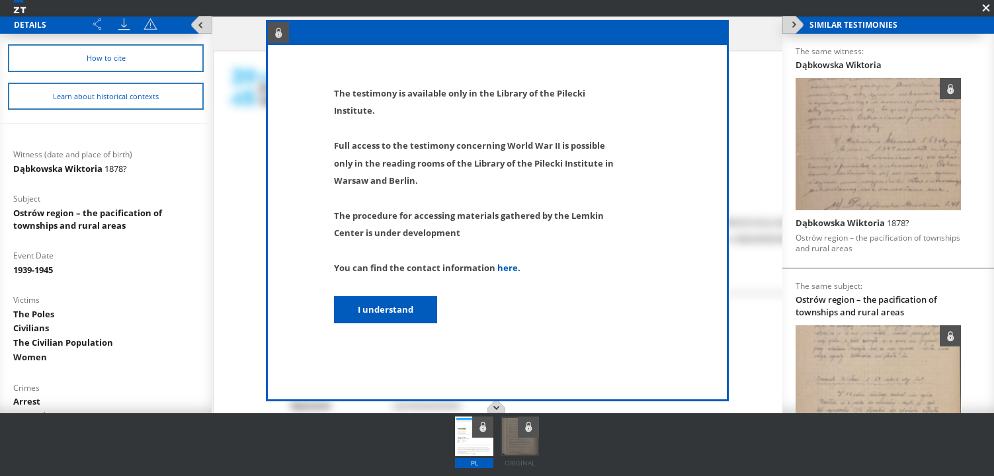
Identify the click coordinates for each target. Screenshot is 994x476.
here (507, 268)
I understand (385, 309)
